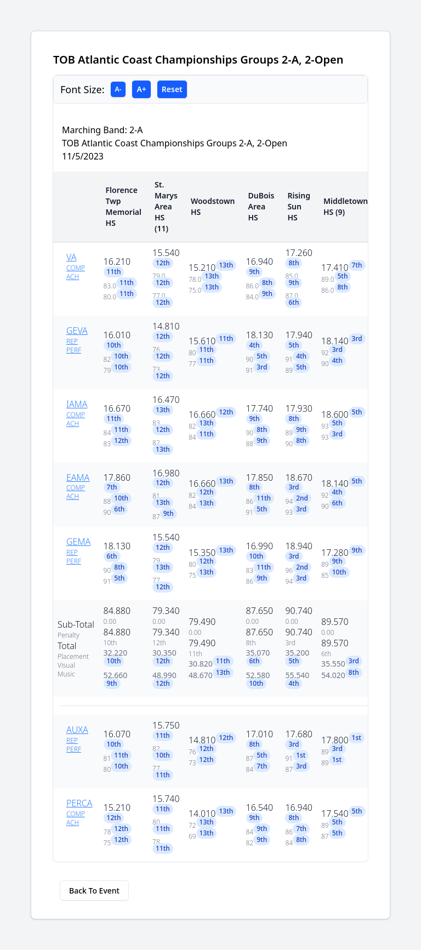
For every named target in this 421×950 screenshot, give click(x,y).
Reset (172, 89)
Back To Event (94, 890)
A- (118, 89)
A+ (141, 89)
